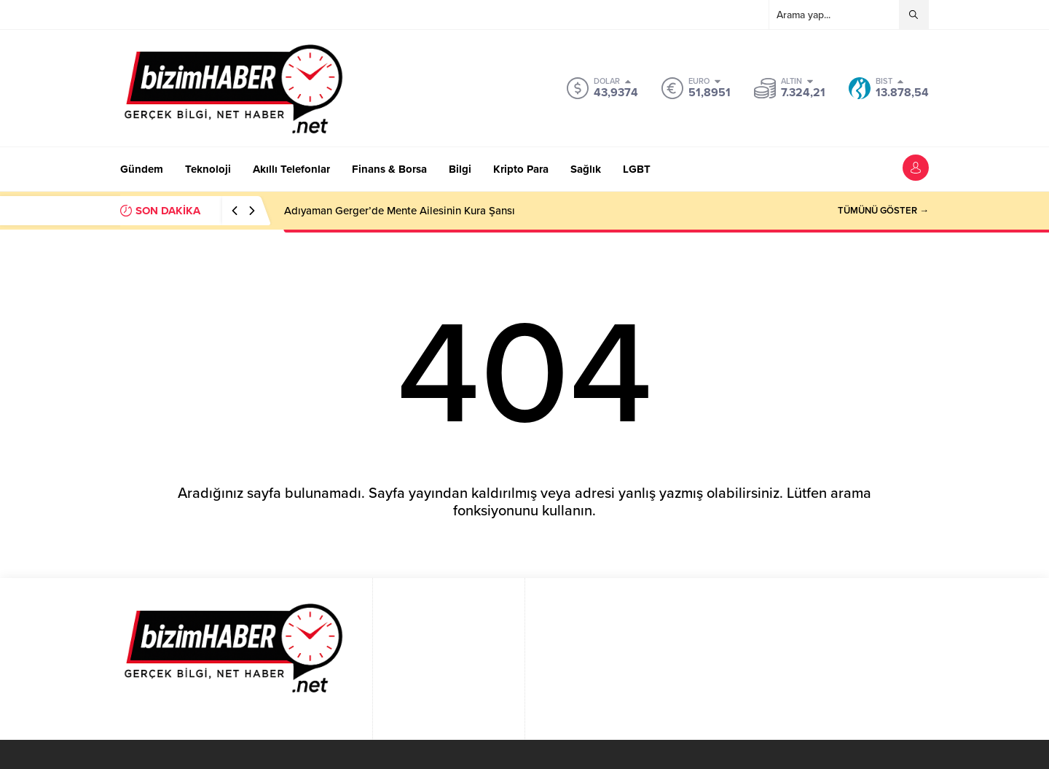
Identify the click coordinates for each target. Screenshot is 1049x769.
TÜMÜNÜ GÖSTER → (883, 210)
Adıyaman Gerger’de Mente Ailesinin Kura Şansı (399, 210)
